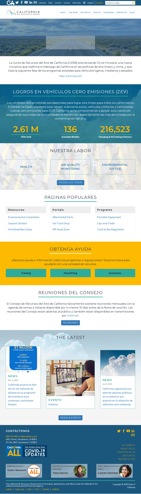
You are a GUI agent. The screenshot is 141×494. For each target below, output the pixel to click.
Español (99, 2)
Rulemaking (109, 12)
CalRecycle (19, 489)
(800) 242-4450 (12, 436)
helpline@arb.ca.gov (28, 436)
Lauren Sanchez (108, 473)
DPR (29, 489)
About (63, 12)
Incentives (115, 273)
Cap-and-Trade (106, 223)
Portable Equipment (109, 217)
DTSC (37, 489)
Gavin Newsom (16, 470)
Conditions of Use (126, 452)
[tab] (84, 3)
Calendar (42, 2)
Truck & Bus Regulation (110, 229)
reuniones (70, 323)
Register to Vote (126, 459)
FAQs (50, 2)
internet (72, 315)
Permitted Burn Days (20, 229)
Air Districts (129, 456)
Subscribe (76, 2)
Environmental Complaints (23, 217)
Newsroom (122, 12)
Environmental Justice (115, 167)
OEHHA (46, 489)
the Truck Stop (61, 223)
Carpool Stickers (17, 223)
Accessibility (128, 445)
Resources (85, 12)
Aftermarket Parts (62, 217)
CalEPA (9, 489)
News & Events (70, 418)
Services (97, 12)
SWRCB (55, 489)
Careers (67, 2)
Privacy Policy (127, 449)
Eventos (53, 404)
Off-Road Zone (60, 229)
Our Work (73, 12)
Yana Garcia (60, 473)
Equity (132, 12)
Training (26, 273)
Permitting (70, 273)
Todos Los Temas (70, 182)
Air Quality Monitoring (70, 167)
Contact (58, 2)
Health (26, 167)
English (90, 2)
